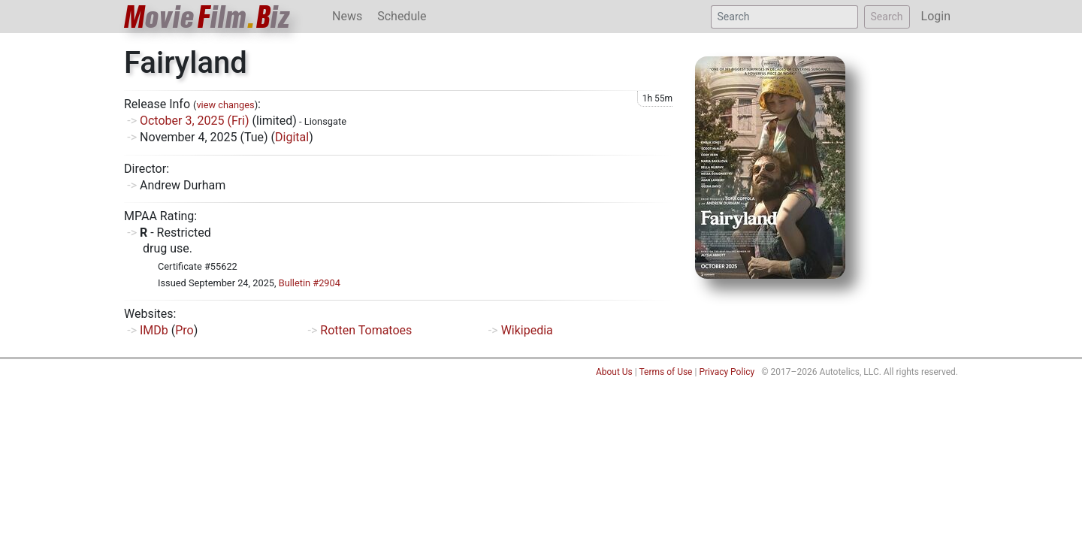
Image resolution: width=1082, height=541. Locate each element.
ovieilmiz (207, 17)
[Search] (784, 17)
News (347, 16)
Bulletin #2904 (309, 283)
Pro (184, 330)
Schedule (401, 16)
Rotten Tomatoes (366, 330)
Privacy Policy (726, 372)
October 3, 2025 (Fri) (194, 120)
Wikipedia (527, 330)
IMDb (154, 330)
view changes (225, 104)
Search (887, 17)
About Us (614, 372)
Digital (292, 137)
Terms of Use (665, 372)
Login (936, 16)
